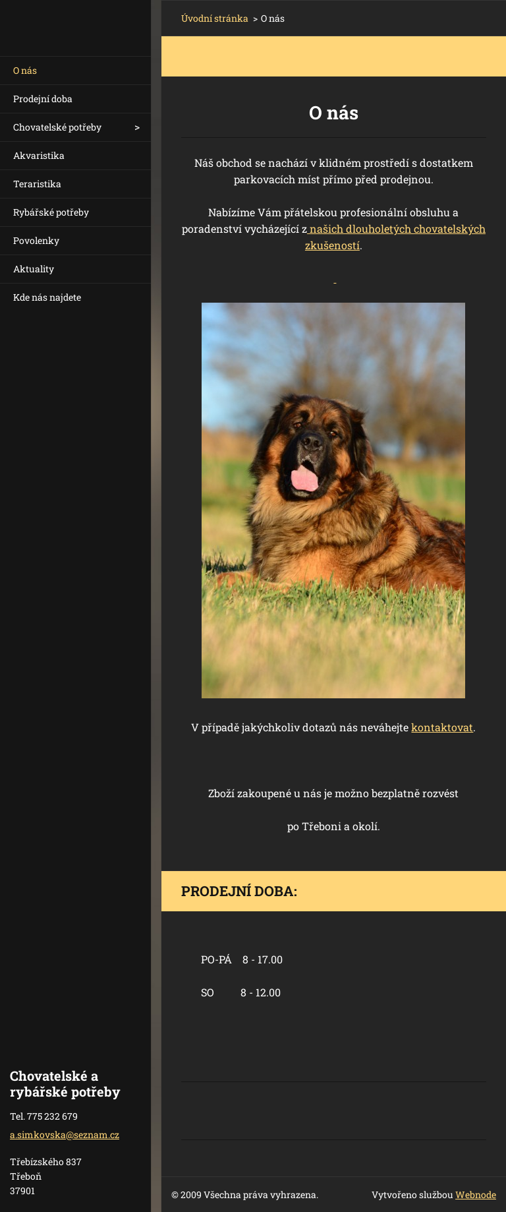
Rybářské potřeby (51, 212)
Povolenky (36, 240)
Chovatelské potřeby (57, 127)
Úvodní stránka (214, 18)
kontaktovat (442, 727)
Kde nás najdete (47, 297)
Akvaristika (39, 155)
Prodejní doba (42, 98)
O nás (25, 70)
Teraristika (37, 183)
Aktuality (33, 268)
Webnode (475, 1194)
